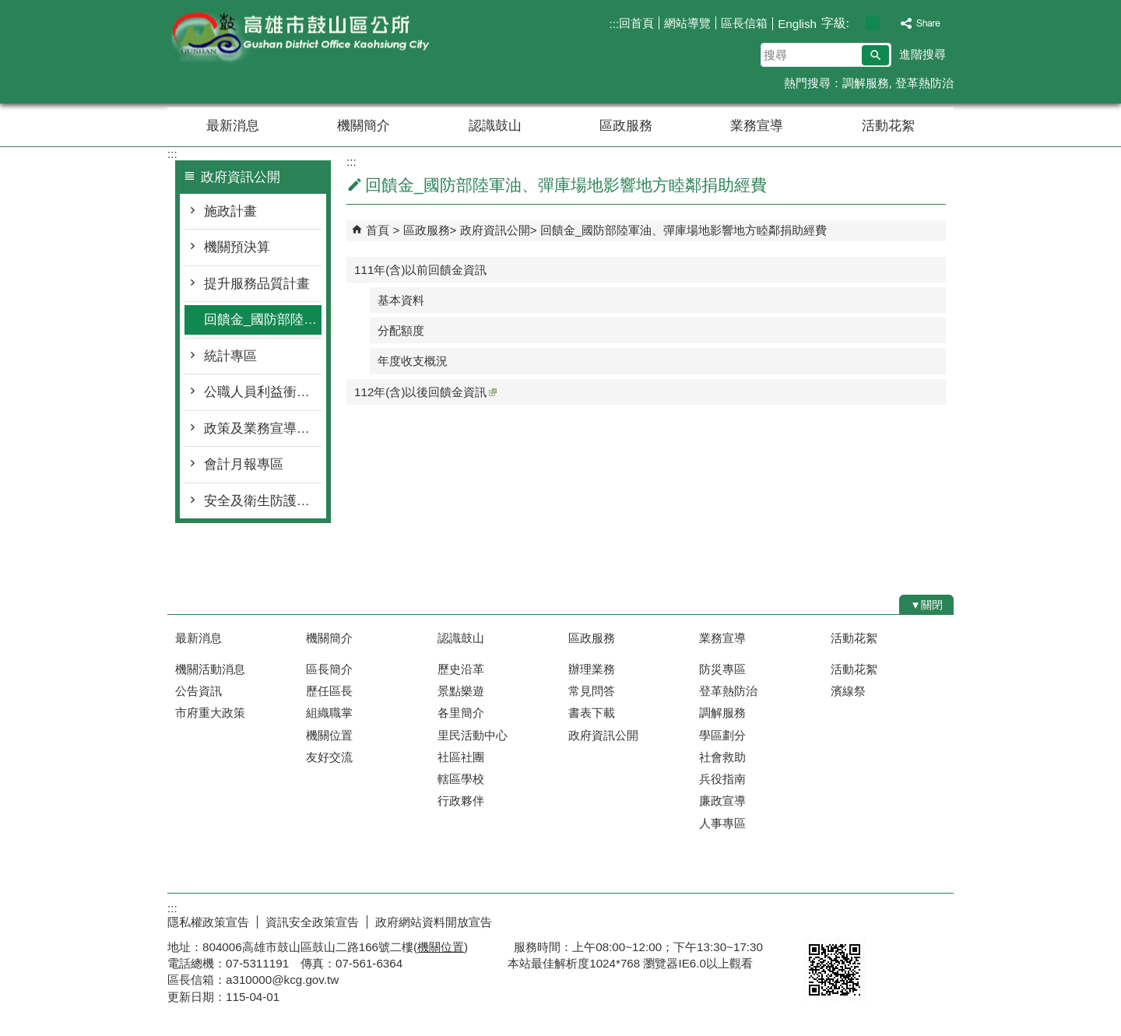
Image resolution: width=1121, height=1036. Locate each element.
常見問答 (591, 690)
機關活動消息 (210, 669)
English (797, 23)
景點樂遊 (461, 690)
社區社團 (461, 757)
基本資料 (401, 300)
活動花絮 (888, 125)
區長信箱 (744, 23)
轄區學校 (461, 778)
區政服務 (625, 125)
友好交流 (329, 757)
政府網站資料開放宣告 (433, 922)
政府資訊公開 (495, 230)
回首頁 (636, 23)
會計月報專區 (243, 464)
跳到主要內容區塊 (8, 8)
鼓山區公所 (298, 38)
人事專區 (722, 823)
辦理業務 (591, 669)
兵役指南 (722, 778)
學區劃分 (722, 735)
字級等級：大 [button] (888, 23)
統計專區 (230, 356)
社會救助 (722, 757)
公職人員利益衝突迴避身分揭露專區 (263, 392)
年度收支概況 (413, 360)
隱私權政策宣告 (208, 922)
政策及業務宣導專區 (263, 428)
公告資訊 (198, 690)
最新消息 (232, 125)
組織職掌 (329, 712)
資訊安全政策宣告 (312, 922)
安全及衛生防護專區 (263, 500)
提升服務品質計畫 (257, 283)
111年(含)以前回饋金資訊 (420, 269)
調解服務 (865, 83)
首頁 (377, 230)
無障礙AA (897, 920)
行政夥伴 (461, 800)
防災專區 (722, 669)
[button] (875, 55)
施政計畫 (230, 211)
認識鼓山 (495, 125)
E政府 (820, 918)
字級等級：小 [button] (856, 23)
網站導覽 (687, 23)
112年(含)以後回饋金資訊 (425, 392)
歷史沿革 (461, 669)
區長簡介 (329, 669)
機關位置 (329, 735)
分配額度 (401, 330)
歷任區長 (329, 690)
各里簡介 (461, 712)
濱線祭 (848, 690)
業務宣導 (756, 125)
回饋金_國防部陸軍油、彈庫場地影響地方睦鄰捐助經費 (263, 319)
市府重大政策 (210, 712)
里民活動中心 (473, 735)
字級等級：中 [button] (872, 23)
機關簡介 (363, 125)
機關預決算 (237, 247)
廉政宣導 (722, 800)
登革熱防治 (924, 83)
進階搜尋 (922, 54)
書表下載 (591, 712)
